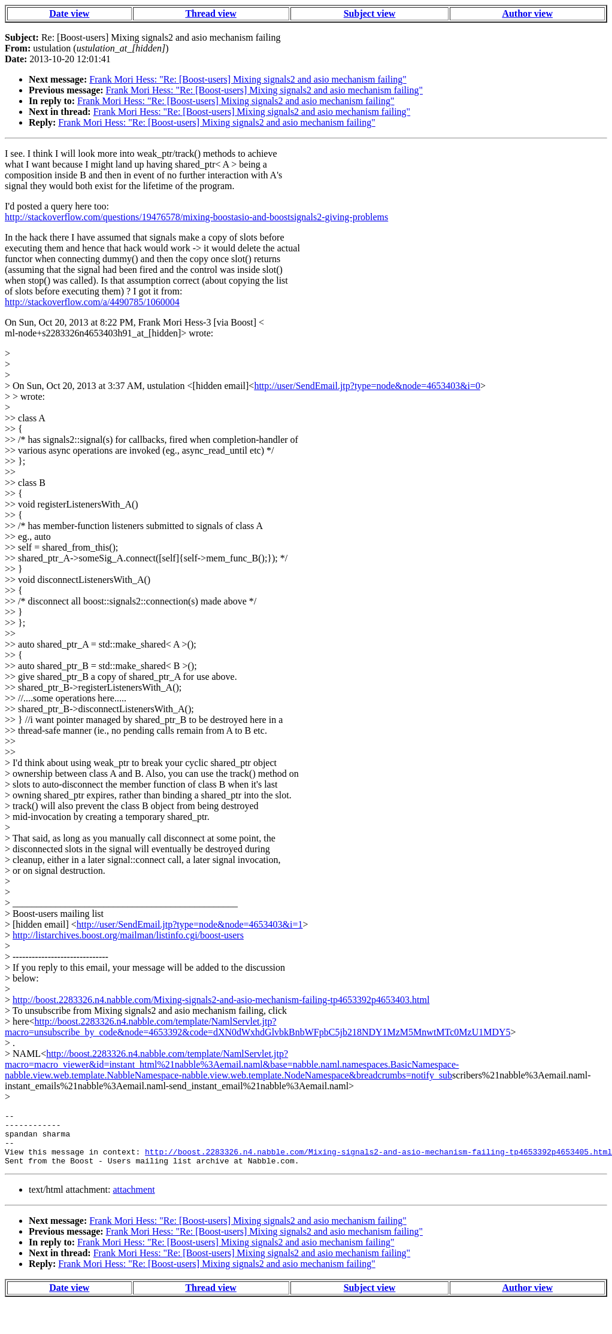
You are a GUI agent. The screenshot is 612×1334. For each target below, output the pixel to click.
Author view (527, 13)
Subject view (370, 13)
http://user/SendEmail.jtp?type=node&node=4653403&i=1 (190, 924)
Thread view (210, 13)
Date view (69, 13)
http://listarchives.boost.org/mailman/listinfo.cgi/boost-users (128, 935)
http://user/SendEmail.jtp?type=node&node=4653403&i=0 (367, 386)
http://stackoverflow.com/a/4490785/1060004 (92, 302)
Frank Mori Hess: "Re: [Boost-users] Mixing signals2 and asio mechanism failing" (247, 79)
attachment (133, 1200)
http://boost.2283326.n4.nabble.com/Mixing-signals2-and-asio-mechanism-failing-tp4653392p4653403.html (221, 1000)
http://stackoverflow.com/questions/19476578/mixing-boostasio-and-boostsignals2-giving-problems (196, 217)
